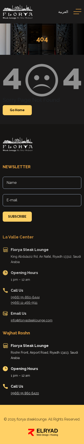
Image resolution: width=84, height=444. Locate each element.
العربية (63, 12)
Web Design (43, 435)
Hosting (54, 435)
